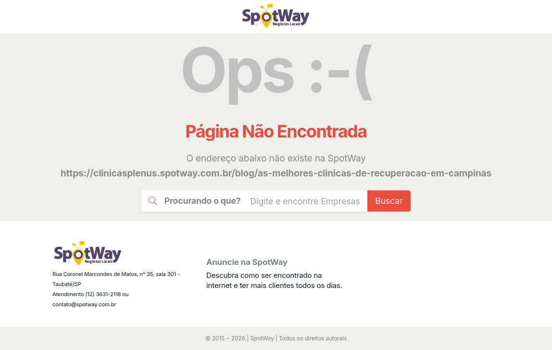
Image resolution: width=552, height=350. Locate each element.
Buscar (389, 201)
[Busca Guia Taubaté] (305, 200)
